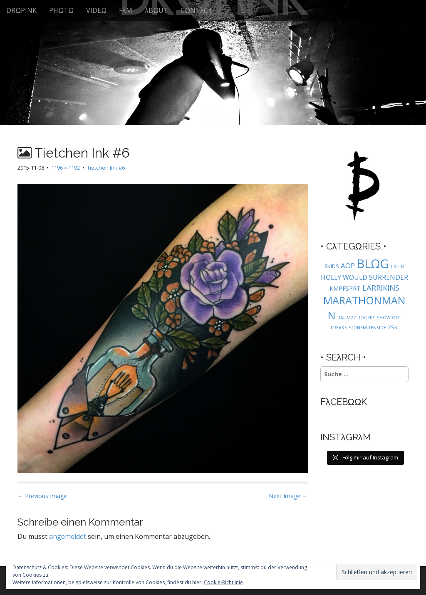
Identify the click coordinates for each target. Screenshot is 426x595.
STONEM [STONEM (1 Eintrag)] (358, 328)
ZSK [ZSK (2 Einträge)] (393, 327)
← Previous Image (42, 496)
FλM (125, 10)
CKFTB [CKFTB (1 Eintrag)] (397, 266)
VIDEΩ (96, 10)
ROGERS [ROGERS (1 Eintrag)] (366, 318)
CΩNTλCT (197, 10)
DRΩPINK (21, 10)
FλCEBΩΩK (343, 401)
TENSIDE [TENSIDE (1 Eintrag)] (377, 328)
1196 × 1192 (65, 167)
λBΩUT (156, 10)
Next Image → (288, 496)
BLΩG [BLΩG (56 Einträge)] (373, 263)
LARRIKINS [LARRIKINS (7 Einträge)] (380, 287)
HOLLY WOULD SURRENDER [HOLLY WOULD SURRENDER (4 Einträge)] (364, 277)
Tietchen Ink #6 (106, 167)
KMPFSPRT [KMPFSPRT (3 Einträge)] (345, 288)
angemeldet (67, 536)
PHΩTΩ (61, 10)
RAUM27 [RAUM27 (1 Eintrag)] (346, 318)
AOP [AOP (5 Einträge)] (348, 265)
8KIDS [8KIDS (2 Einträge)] (331, 266)
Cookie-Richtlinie (223, 582)
